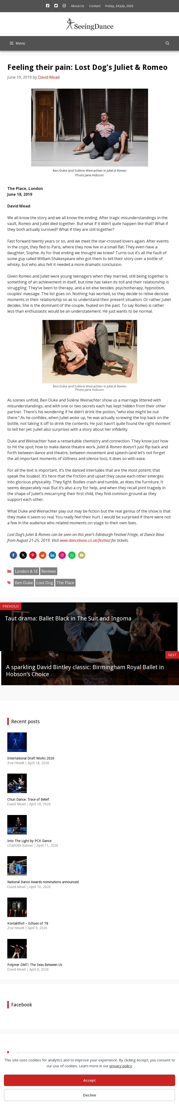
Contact (94, 6)
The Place (65, 582)
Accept (89, 1080)
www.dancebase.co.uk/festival (85, 540)
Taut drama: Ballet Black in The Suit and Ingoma (68, 618)
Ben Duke (24, 582)
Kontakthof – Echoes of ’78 (27, 923)
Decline (89, 1095)
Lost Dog (44, 582)
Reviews (48, 571)
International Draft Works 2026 (30, 758)
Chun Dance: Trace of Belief (28, 799)
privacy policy (121, 1065)
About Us (77, 6)
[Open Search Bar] (167, 43)
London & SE (26, 571)
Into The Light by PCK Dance (29, 841)
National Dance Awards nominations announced (43, 882)
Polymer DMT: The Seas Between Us (34, 965)
